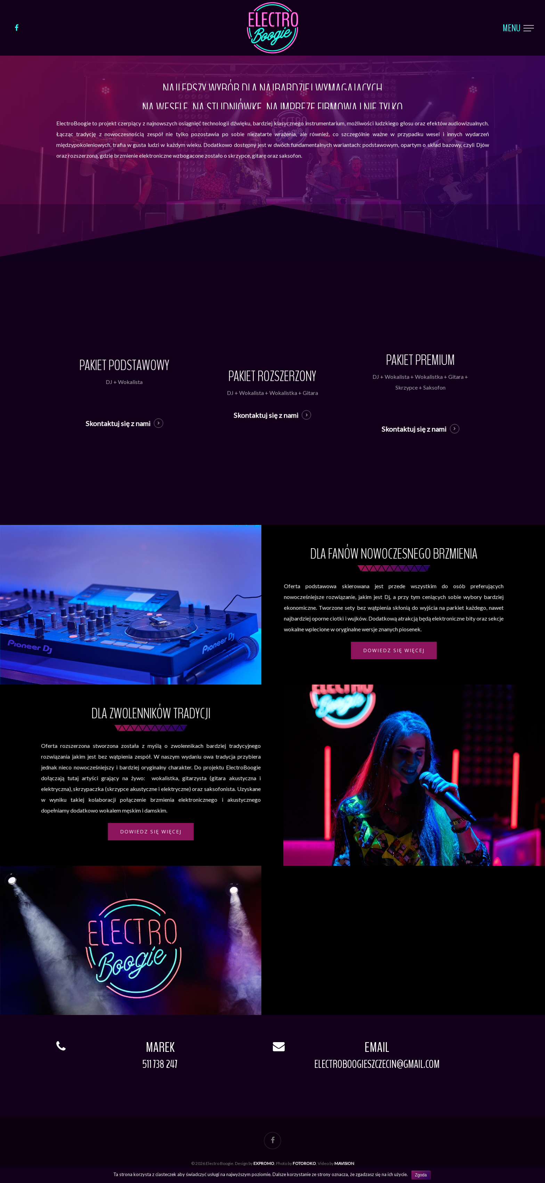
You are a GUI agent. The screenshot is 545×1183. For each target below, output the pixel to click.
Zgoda (421, 1175)
